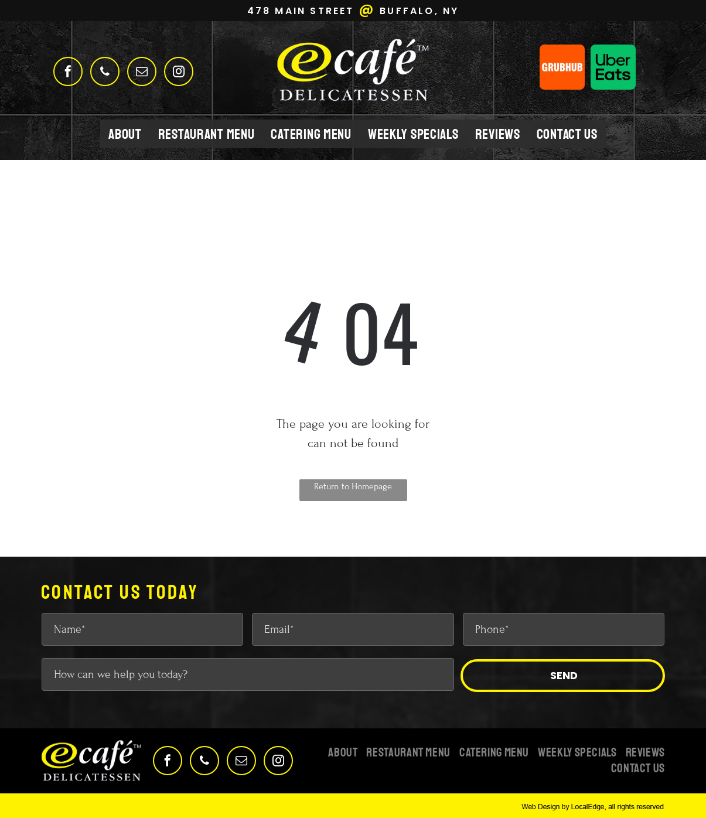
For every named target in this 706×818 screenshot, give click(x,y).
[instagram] (178, 73)
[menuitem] (125, 134)
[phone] (105, 73)
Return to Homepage (353, 486)
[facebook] (68, 73)
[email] (141, 73)
